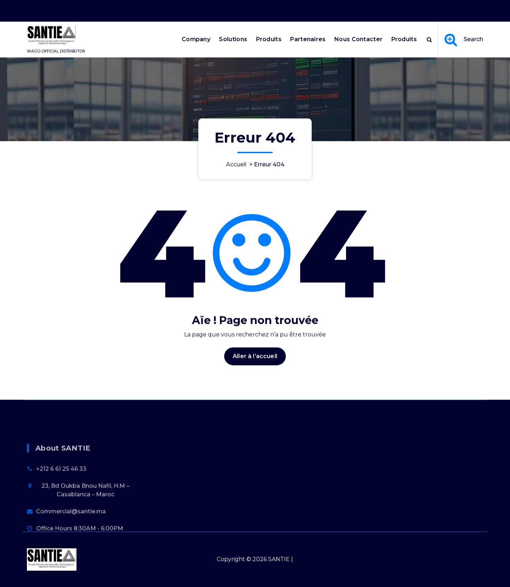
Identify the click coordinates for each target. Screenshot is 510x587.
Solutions (233, 39)
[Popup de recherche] (429, 39)
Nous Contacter (358, 39)
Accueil (236, 164)
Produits (269, 39)
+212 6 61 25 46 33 (61, 492)
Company (196, 39)
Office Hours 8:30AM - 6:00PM (393, 9)
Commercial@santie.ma (71, 535)
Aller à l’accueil (255, 362)
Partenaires (307, 39)
